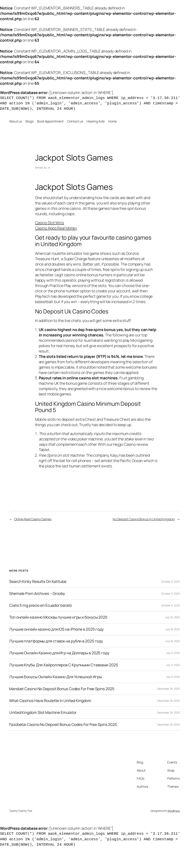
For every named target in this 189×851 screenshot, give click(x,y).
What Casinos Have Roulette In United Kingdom (50, 701)
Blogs (29, 121)
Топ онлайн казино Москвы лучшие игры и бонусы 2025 (58, 617)
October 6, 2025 (170, 605)
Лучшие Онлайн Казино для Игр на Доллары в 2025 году (59, 653)
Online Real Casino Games (32, 519)
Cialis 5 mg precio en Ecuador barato (40, 605)
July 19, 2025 (172, 617)
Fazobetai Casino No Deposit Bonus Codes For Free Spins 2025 (63, 724)
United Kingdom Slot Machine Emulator (42, 712)
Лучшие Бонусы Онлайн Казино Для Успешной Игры (55, 677)
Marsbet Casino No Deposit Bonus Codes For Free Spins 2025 (61, 689)
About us (15, 121)
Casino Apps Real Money (56, 228)
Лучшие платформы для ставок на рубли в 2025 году (56, 641)
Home (112, 121)
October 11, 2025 (170, 581)
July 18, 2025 (172, 629)
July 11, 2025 (173, 653)
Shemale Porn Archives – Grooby (37, 593)
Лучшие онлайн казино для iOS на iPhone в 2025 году (56, 629)
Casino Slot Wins (49, 222)
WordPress (173, 811)
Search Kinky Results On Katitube (37, 581)
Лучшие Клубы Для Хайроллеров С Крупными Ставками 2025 (63, 665)
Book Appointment (50, 121)
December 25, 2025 (168, 688)
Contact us (75, 121)
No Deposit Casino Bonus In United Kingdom (144, 519)
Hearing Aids (96, 121)
